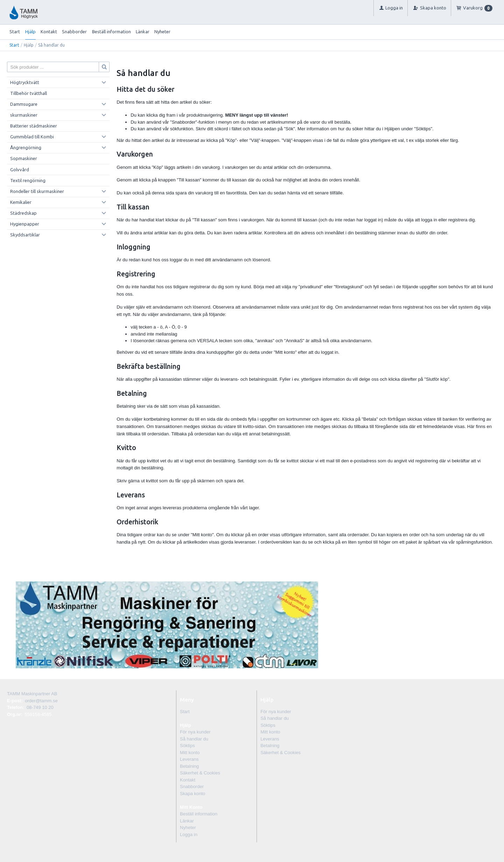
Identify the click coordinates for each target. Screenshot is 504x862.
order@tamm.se (41, 700)
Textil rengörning (28, 180)
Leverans (189, 759)
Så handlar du (194, 739)
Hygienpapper (24, 223)
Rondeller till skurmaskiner (37, 191)
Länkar (142, 31)
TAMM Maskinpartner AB (32, 693)
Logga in (188, 834)
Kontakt (49, 31)
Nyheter (162, 31)
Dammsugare (23, 104)
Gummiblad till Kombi (32, 136)
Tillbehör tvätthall (28, 93)
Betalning (189, 766)
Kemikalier (20, 202)
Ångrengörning (25, 147)
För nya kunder (195, 732)
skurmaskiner (23, 114)
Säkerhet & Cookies (200, 772)
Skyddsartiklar (25, 234)
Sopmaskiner (23, 158)
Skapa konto (192, 793)
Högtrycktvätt (24, 82)
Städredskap (23, 213)
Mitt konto (190, 752)
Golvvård (19, 169)
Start (14, 31)
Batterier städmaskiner (33, 125)
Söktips (187, 745)
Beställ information (111, 31)
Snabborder (74, 31)
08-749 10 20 (40, 707)
